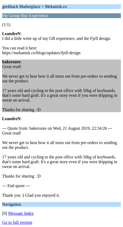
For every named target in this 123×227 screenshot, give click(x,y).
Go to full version (17, 222)
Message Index (21, 213)
